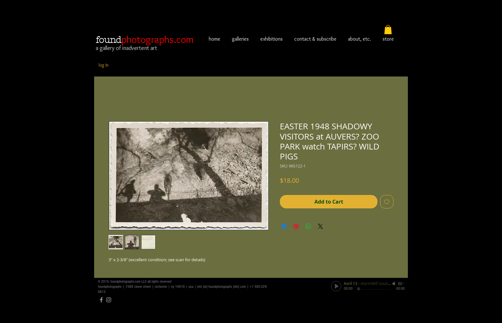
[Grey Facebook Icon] (101, 299)
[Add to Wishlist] (386, 201)
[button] (388, 29)
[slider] (401, 283)
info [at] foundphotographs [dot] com (221, 287)
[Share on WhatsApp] (308, 226)
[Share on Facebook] (284, 226)
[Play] (336, 286)
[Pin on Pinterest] (296, 226)
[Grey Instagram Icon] (108, 299)
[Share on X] (320, 226)
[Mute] (394, 283)
